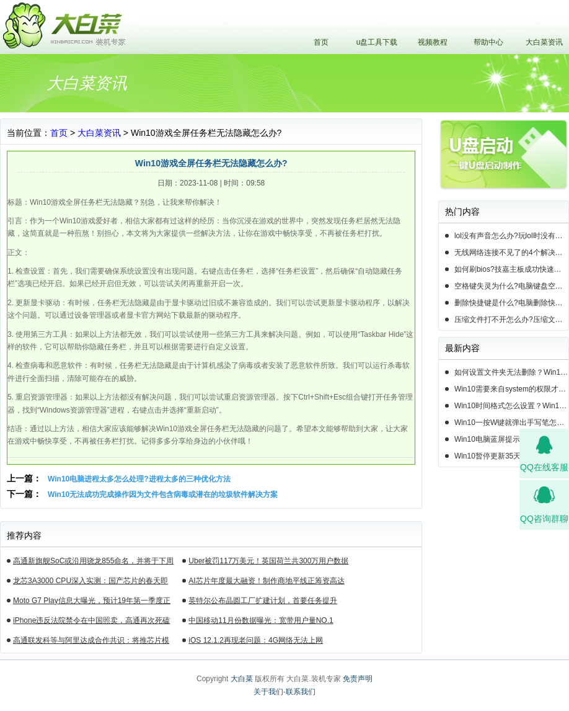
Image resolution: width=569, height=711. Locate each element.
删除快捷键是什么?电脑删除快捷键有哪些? (511, 302)
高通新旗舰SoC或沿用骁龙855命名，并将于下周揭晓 (93, 563)
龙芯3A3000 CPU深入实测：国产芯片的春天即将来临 (90, 582)
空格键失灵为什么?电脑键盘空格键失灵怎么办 (511, 286)
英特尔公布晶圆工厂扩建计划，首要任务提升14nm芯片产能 (262, 602)
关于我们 (268, 691)
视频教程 (433, 42)
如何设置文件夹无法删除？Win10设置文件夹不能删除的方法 (511, 372)
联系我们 (300, 691)
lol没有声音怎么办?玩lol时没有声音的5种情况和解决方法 (511, 235)
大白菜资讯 (544, 42)
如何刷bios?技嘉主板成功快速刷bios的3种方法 (511, 269)
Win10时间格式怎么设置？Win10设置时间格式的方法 (511, 405)
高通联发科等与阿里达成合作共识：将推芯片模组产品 (91, 642)
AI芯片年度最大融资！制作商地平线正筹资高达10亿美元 (266, 582)
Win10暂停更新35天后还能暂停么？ (511, 456)
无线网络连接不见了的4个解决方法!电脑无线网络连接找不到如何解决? (511, 252)
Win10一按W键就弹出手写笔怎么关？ (511, 422)
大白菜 (242, 678)
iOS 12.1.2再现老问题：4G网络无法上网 (255, 640)
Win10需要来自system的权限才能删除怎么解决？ (511, 389)
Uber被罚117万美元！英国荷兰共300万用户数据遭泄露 (268, 563)
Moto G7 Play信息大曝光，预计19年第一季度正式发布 (91, 602)
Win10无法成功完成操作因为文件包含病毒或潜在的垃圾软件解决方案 (163, 494)
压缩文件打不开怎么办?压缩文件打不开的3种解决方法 (511, 319)
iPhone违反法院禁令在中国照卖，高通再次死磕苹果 (91, 622)
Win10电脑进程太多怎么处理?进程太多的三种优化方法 (139, 479)
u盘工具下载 (377, 42)
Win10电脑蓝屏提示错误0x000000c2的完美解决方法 (511, 439)
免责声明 (358, 678)
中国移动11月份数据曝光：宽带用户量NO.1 (260, 620)
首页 (321, 42)
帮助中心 (488, 42)
